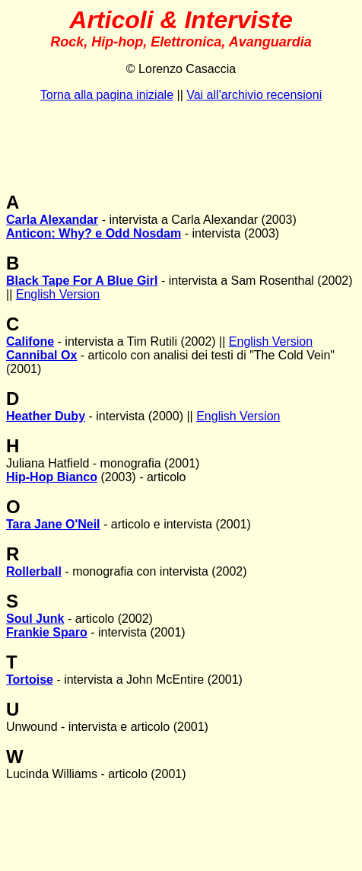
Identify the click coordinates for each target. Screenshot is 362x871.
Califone (30, 341)
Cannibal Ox (41, 355)
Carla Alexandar (52, 219)
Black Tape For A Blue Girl (81, 280)
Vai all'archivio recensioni (254, 94)
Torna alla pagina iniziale (106, 94)
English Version (58, 294)
